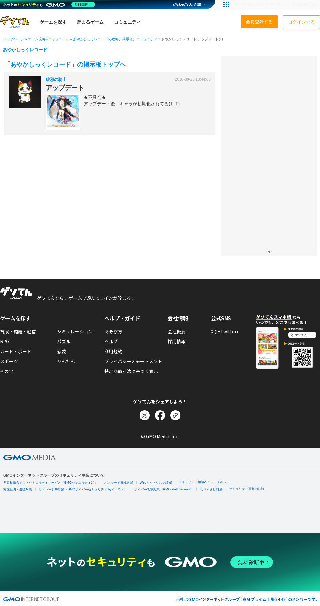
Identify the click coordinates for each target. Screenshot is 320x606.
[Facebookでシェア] (160, 415)
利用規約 (113, 351)
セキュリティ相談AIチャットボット (204, 482)
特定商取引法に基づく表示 (131, 371)
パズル (63, 341)
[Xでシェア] (145, 415)
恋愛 (61, 351)
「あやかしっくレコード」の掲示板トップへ (65, 64)
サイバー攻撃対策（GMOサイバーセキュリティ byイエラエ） (83, 489)
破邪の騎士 (56, 79)
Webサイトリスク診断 (156, 482)
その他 (6, 371)
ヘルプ (111, 341)
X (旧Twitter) (224, 331)
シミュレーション (75, 331)
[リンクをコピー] (175, 415)
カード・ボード (15, 351)
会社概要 (177, 331)
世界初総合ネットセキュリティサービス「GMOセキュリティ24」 (50, 482)
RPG (4, 341)
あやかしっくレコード (25, 49)
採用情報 (177, 341)
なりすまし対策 (211, 489)
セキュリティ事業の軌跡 (246, 488)
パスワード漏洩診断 (118, 482)
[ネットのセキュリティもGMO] (49, 4)
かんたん (66, 361)
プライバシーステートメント (133, 361)
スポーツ (9, 361)
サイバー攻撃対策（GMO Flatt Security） (163, 489)
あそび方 (113, 331)
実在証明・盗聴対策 (17, 489)
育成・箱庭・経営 (18, 331)
